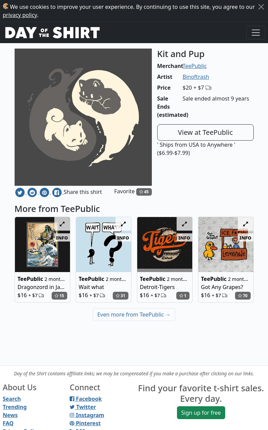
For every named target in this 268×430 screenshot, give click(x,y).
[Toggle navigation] (255, 32)
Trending (15, 407)
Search (12, 398)
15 (59, 296)
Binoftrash (196, 76)
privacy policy (20, 15)
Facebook (86, 398)
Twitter (83, 407)
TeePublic (195, 66)
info (62, 237)
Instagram (87, 415)
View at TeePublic (205, 132)
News (10, 415)
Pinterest (85, 423)
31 (120, 296)
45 (144, 192)
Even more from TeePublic (134, 314)
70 (243, 296)
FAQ (8, 423)
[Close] (261, 7)
